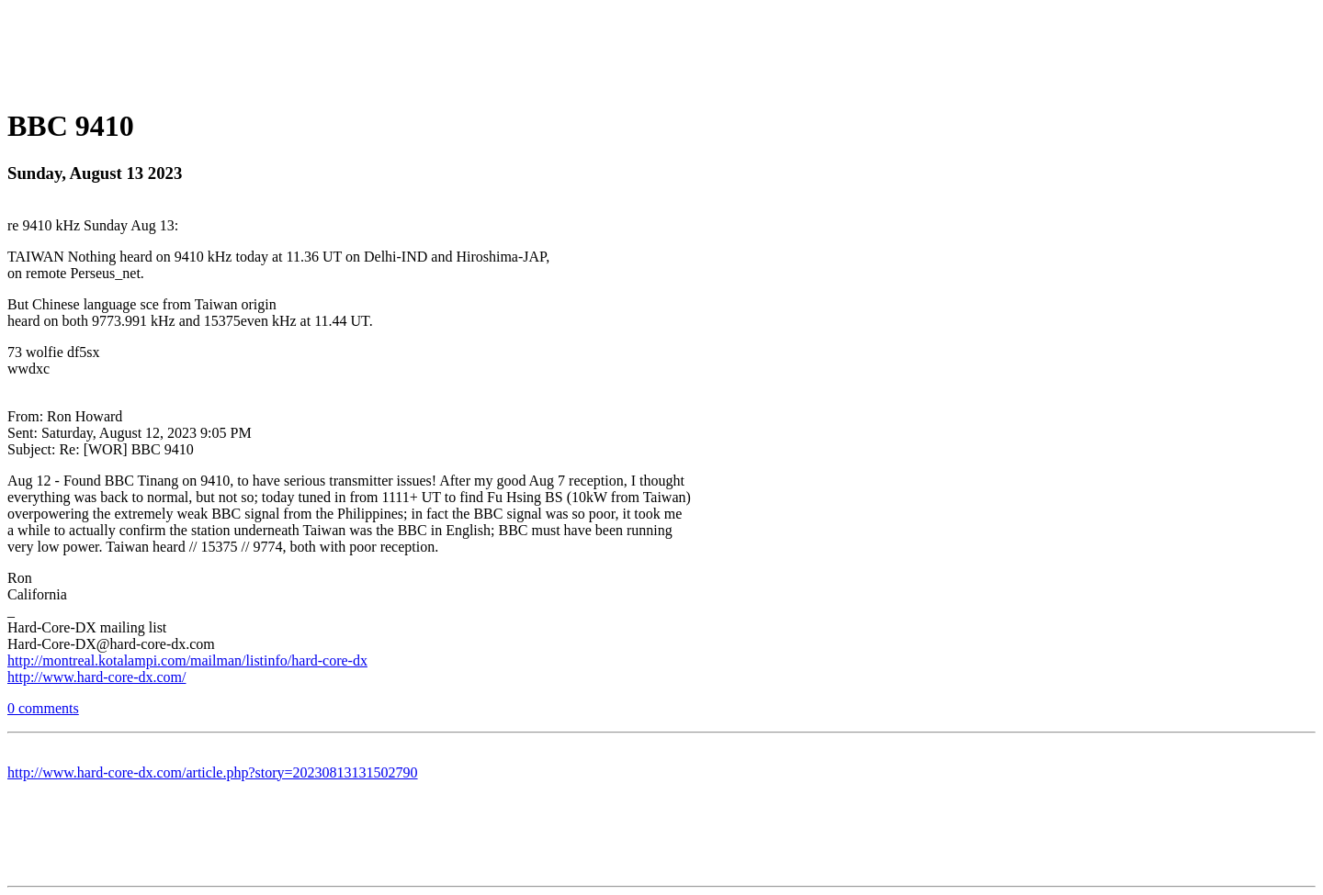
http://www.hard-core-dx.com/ (96, 677)
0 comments (43, 708)
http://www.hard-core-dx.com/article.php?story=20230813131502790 (212, 772)
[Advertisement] (661, 48)
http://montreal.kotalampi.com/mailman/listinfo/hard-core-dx (187, 660)
